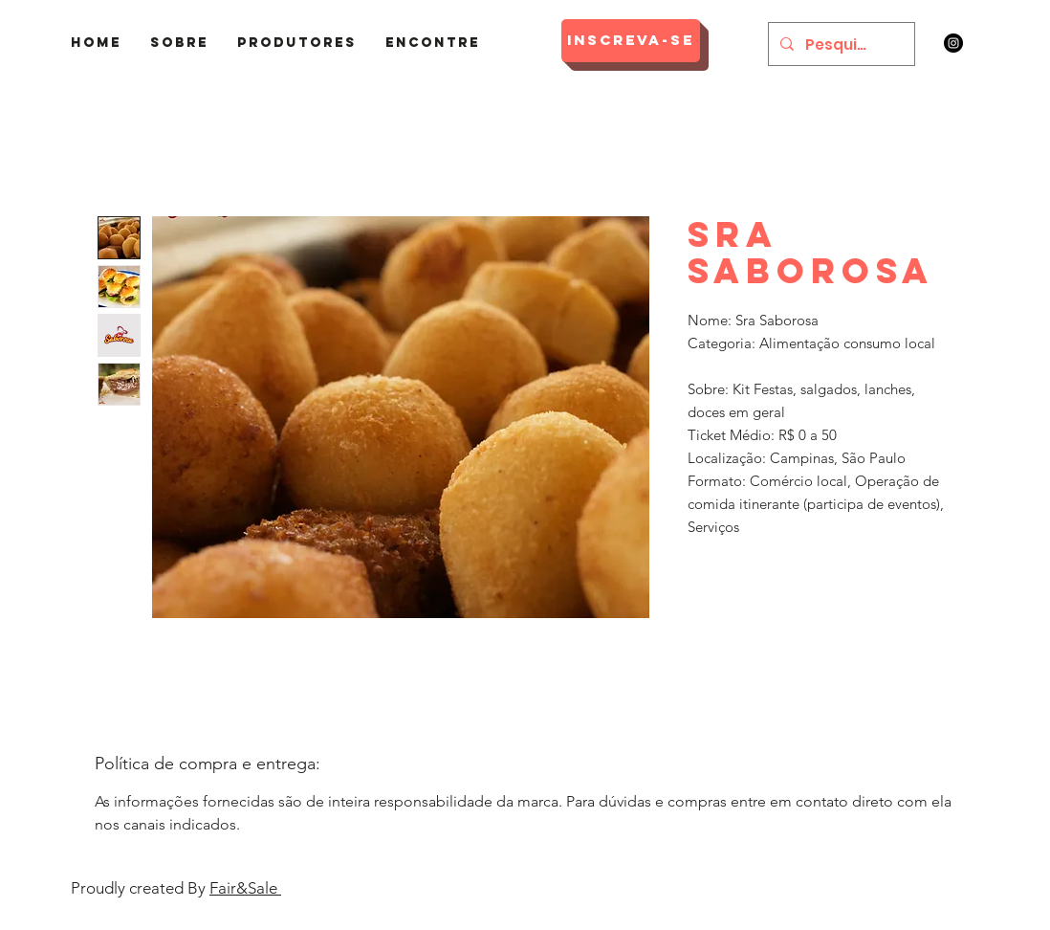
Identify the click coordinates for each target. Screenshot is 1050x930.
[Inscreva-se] (630, 40)
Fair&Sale (245, 887)
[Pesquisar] (839, 44)
